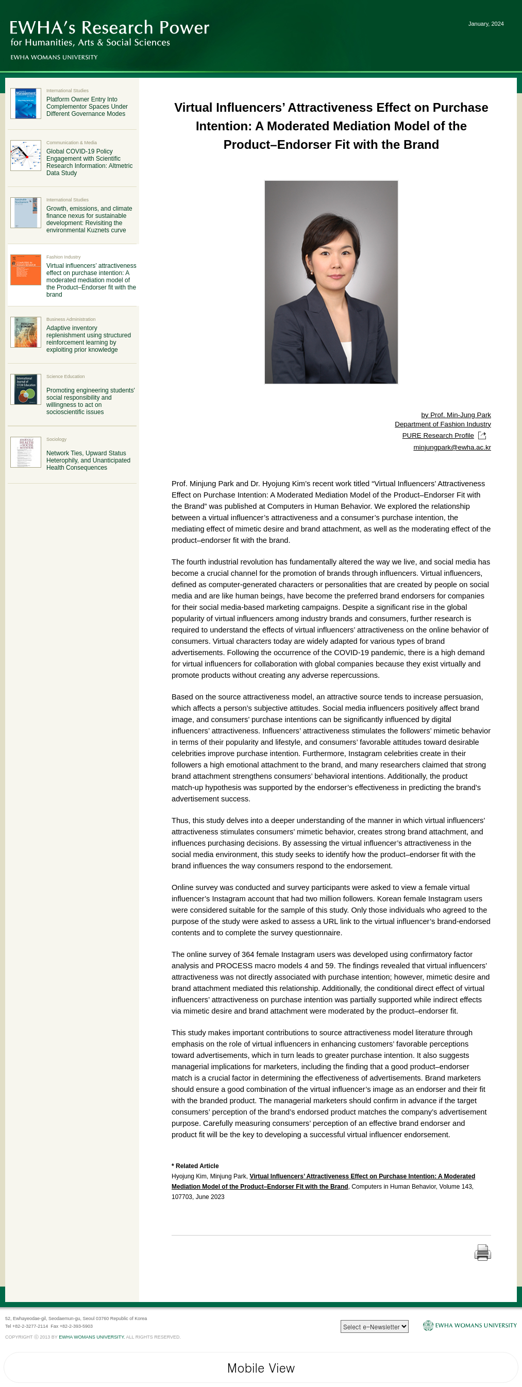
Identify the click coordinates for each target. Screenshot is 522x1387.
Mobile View (261, 1367)
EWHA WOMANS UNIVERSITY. (92, 1337)
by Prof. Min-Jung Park (456, 415)
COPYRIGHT (18, 1337)
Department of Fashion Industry (443, 424)
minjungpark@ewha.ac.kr (452, 447)
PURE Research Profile (446, 435)
